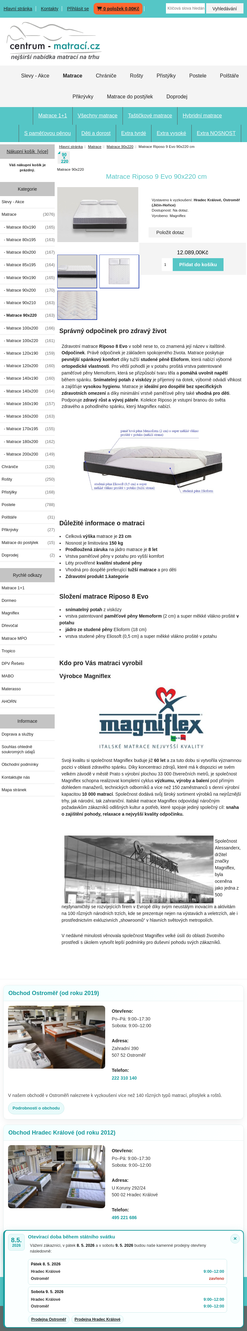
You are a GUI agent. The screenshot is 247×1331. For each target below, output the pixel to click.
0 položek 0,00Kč (118, 8)
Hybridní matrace (202, 115)
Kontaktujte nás (16, 777)
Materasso (11, 688)
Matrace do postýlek (130, 96)
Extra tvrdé (133, 133)
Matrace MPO (14, 638)
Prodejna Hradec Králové (98, 1319)
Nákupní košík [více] (27, 151)
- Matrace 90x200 (28, 290)
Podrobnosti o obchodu (36, 1108)
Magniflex (10, 613)
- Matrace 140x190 (28, 378)
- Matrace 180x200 (28, 441)
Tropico (8, 650)
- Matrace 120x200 (28, 365)
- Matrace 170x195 (28, 428)
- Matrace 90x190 (28, 277)
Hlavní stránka (18, 8)
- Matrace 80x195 (28, 239)
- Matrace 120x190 (28, 353)
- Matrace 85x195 (28, 264)
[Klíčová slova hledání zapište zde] (185, 8)
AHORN (9, 701)
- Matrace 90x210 (28, 302)
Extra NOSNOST (216, 133)
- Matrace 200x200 (28, 454)
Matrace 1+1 (52, 115)
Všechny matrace (98, 115)
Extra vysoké (171, 133)
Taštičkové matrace (150, 115)
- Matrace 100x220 (28, 340)
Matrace (95, 146)
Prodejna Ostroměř (48, 1319)
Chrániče (106, 75)
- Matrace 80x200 (28, 252)
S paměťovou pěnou (47, 133)
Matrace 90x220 (120, 146)
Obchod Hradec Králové (61, 1132)
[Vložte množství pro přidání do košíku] (167, 264)
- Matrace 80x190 (28, 227)
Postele (197, 75)
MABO (8, 676)
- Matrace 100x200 (28, 328)
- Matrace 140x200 (28, 391)
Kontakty (49, 8)
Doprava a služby (17, 734)
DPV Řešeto (13, 663)
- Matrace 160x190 (28, 403)
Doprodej (177, 96)
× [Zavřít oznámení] (235, 1239)
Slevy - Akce (35, 75)
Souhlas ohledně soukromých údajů (18, 749)
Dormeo (9, 600)
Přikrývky (82, 96)
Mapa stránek (14, 789)
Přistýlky (166, 75)
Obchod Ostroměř (53, 993)
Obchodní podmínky (20, 764)
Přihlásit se (78, 8)
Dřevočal (10, 625)
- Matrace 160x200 (28, 416)
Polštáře (229, 75)
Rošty (136, 75)
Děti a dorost (96, 133)
